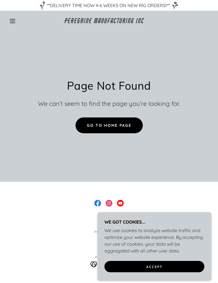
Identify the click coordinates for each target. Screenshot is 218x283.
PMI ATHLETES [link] (109, 232)
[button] (12, 21)
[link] (104, 21)
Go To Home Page (109, 125)
